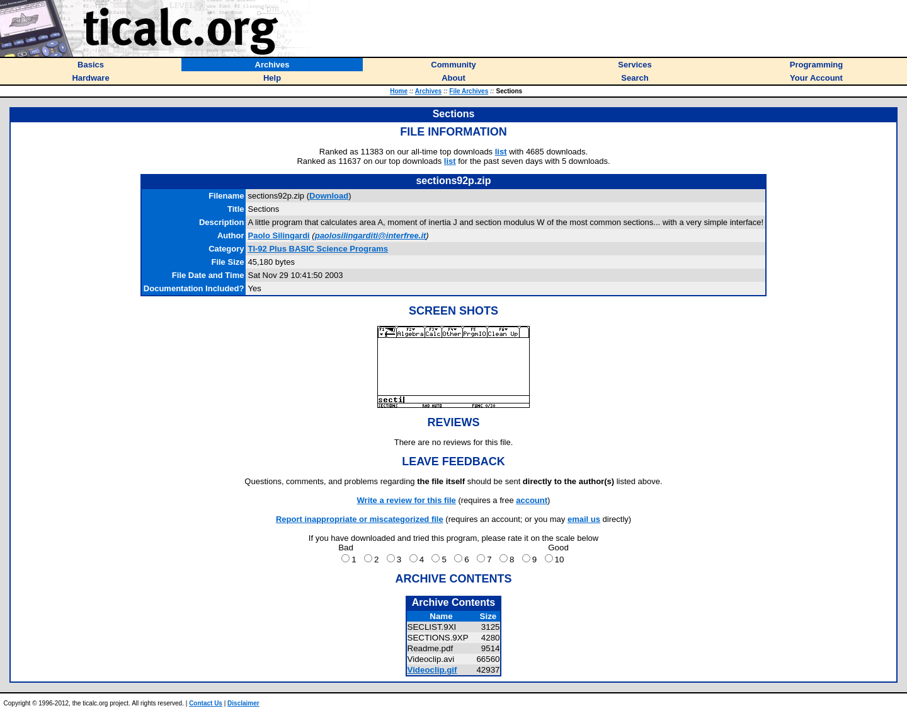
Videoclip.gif (432, 670)
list (501, 151)
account (531, 500)
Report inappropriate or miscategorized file (359, 519)
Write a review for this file (406, 500)
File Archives (468, 91)
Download (328, 195)
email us (584, 519)
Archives (428, 91)
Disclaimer (243, 703)
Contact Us (205, 703)
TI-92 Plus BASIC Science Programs (318, 248)
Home (399, 91)
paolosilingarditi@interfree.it (370, 235)
